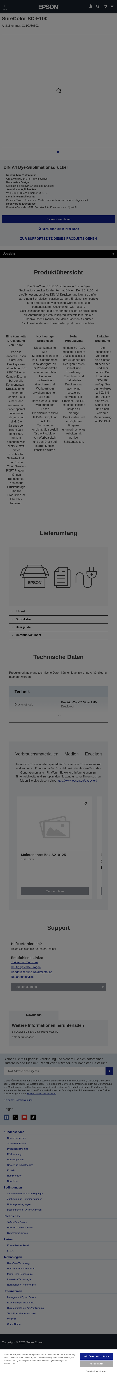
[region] (58, 1363)
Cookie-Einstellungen (96, 1371)
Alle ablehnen (96, 1364)
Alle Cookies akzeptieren (96, 1356)
